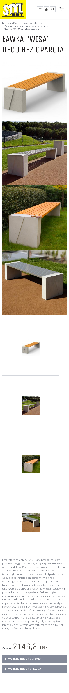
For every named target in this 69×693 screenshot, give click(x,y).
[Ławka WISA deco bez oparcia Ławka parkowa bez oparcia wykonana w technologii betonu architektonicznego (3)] (34, 217)
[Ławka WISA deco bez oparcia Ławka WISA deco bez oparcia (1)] (34, 88)
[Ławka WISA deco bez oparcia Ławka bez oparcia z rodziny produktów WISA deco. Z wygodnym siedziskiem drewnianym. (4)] (34, 282)
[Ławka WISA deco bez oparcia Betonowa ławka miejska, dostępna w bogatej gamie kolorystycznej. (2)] (34, 153)
